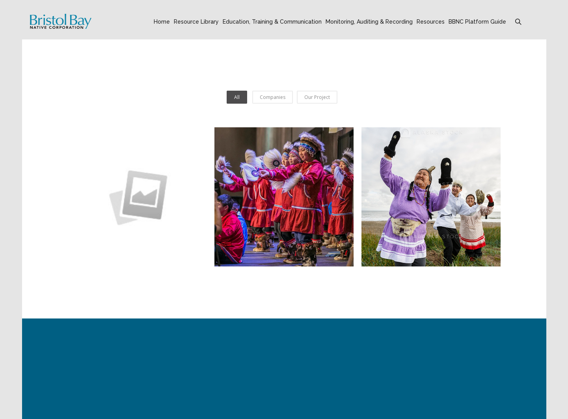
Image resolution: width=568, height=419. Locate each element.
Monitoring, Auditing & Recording (369, 22)
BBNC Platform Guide (477, 22)
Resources (431, 22)
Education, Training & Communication (272, 22)
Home (162, 22)
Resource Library (196, 22)
